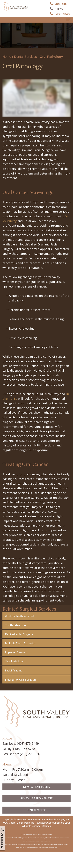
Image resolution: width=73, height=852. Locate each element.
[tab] (36, 616)
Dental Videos (36, 816)
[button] (36, 616)
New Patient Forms (36, 793)
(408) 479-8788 (24, 748)
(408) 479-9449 (28, 743)
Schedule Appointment (37, 804)
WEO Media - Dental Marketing (18, 822)
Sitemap (46, 826)
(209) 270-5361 (31, 754)
